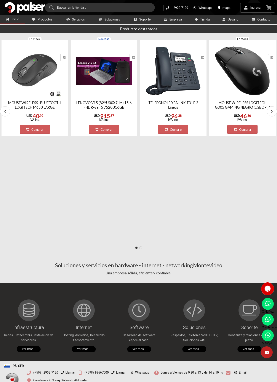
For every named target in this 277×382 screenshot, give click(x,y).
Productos (42, 19)
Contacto (261, 19)
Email (239, 372)
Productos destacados (138, 29)
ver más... (28, 349)
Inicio (12, 19)
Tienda (202, 19)
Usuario (230, 19)
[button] (136, 248)
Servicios (75, 19)
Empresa (172, 19)
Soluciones (109, 19)
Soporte (142, 19)
